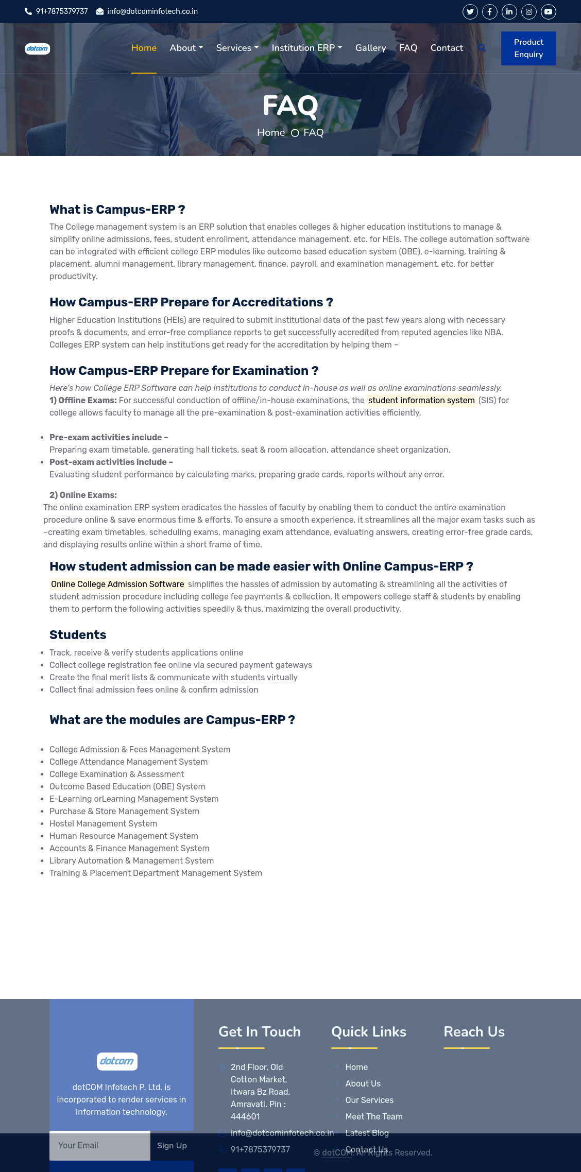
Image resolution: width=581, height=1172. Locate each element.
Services (233, 48)
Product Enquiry (528, 48)
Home (144, 48)
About (182, 48)
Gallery (370, 48)
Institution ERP (303, 48)
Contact (447, 48)
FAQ (408, 48)
